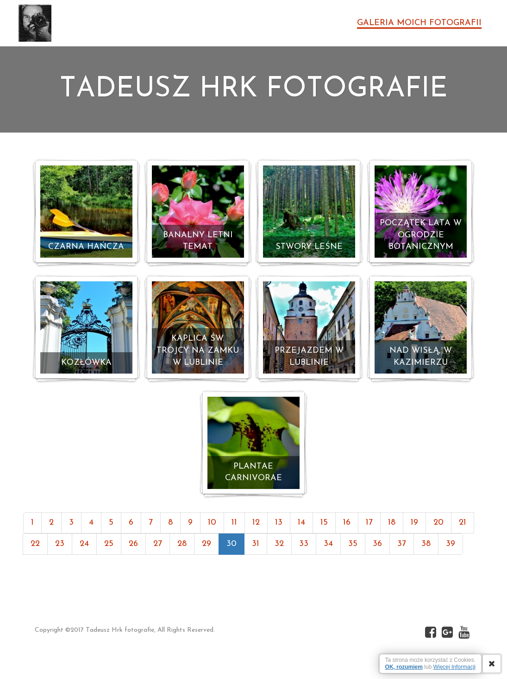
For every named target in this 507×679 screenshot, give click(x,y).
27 (157, 543)
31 (255, 543)
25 (108, 543)
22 (35, 543)
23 (59, 543)
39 (450, 543)
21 (462, 522)
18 (391, 522)
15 (324, 522)
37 (401, 543)
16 (347, 522)
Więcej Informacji (454, 667)
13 (278, 522)
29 (206, 543)
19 (414, 522)
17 (369, 522)
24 (84, 543)
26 (133, 543)
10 (212, 522)
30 (231, 543)
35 (352, 543)
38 (426, 543)
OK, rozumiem (404, 667)
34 (328, 543)
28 (182, 543)
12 (256, 522)
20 (438, 522)
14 (301, 522)
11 (234, 522)
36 (377, 543)
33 (303, 543)
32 (279, 543)
